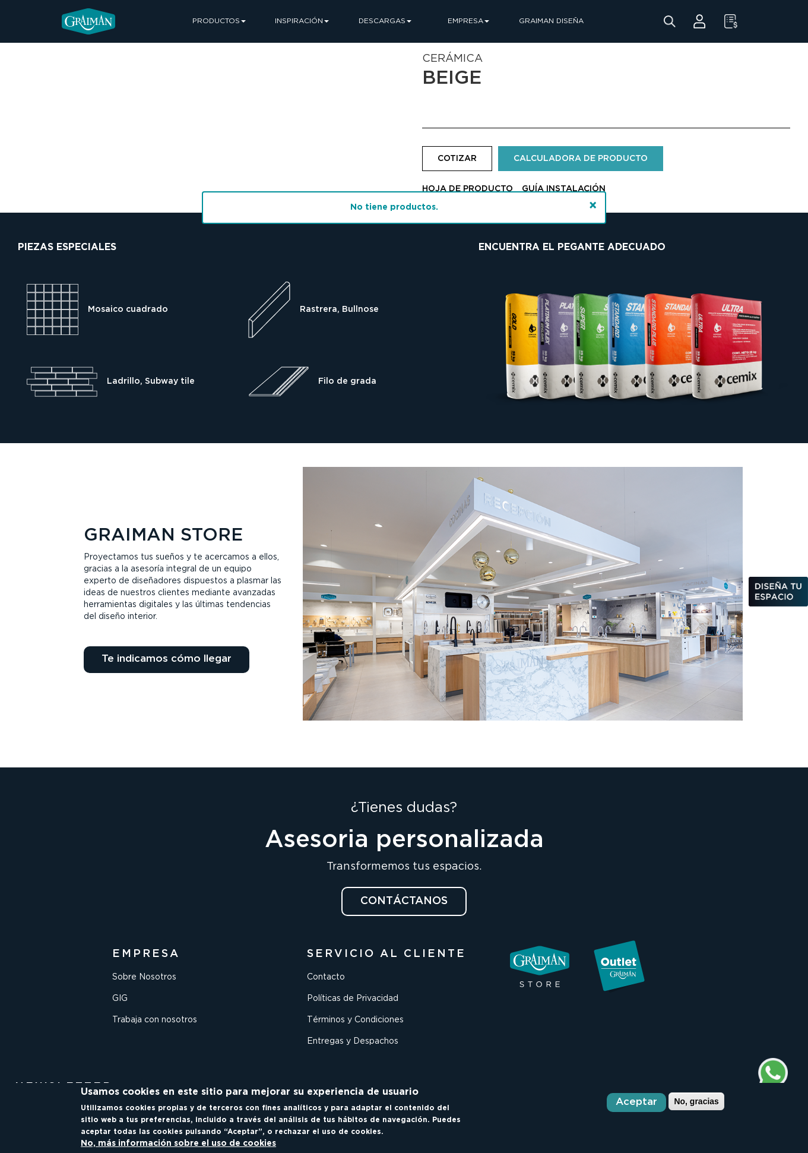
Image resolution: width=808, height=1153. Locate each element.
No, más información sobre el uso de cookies (178, 1143)
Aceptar (636, 1102)
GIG (120, 998)
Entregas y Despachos (352, 1041)
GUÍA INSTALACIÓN (564, 188)
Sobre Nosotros (144, 977)
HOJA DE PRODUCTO (467, 188)
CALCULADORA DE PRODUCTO (581, 158)
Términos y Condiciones (355, 1020)
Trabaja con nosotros (154, 1020)
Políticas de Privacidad (352, 998)
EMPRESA (468, 21)
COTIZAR (457, 158)
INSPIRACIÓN (302, 21)
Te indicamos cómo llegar (167, 659)
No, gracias (696, 1101)
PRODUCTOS (219, 21)
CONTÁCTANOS (404, 901)
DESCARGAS (385, 21)
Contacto (326, 977)
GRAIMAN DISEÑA (551, 21)
